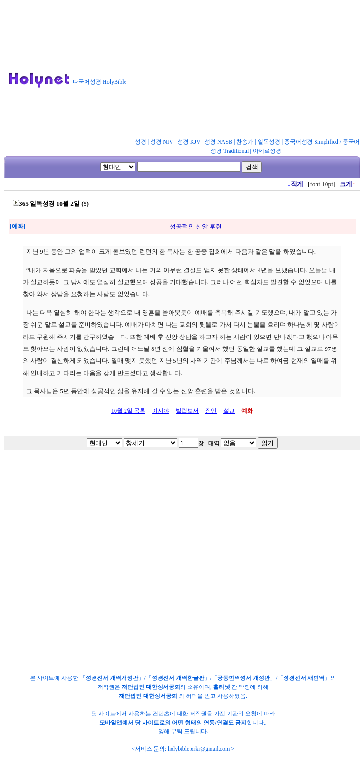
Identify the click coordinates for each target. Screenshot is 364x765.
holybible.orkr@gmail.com (199, 748)
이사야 (160, 410)
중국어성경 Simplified (311, 142)
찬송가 (244, 142)
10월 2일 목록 (128, 410)
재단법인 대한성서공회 (151, 687)
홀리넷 (221, 687)
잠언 (211, 410)
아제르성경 (267, 151)
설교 (229, 410)
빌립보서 (187, 410)
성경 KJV (189, 142)
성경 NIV (161, 142)
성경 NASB (218, 142)
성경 (140, 142)
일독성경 (269, 142)
